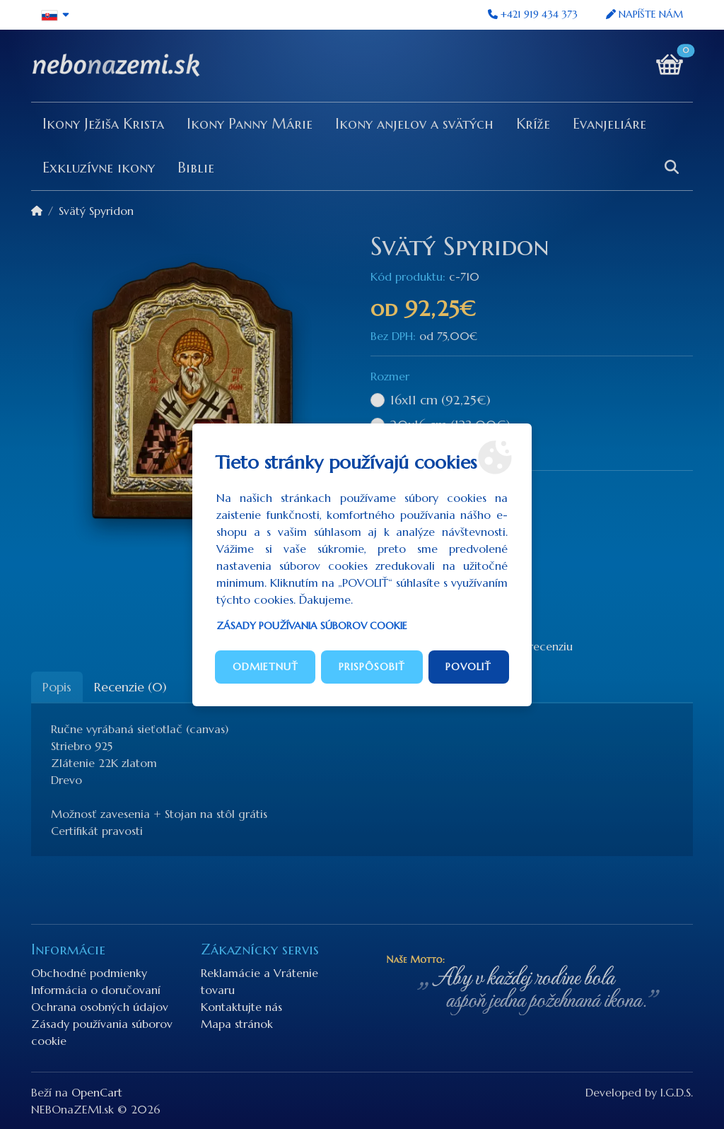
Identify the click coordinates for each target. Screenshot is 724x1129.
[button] (55, 15)
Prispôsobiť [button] (372, 666)
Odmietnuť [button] (265, 666)
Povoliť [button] (468, 666)
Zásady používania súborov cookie (311, 625)
